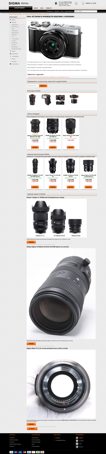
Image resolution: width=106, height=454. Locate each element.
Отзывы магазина (36, 446)
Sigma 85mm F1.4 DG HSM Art (71, 136)
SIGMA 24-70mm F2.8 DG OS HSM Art (52, 136)
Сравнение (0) (50, 11)
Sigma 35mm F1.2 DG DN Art (52, 176)
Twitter (80, 443)
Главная (11, 14)
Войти (62, 11)
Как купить (12, 442)
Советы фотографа (36, 442)
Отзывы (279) (49, 8)
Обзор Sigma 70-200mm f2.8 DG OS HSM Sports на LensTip (48, 247)
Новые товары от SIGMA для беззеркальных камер (45, 197)
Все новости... (32, 428)
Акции (33, 444)
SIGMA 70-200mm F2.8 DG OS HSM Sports (35, 176)
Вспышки (47, 96)
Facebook (81, 446)
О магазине (12, 437)
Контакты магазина (36, 439)
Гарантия (36, 8)
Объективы (33, 96)
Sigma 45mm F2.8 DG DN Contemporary (88, 176)
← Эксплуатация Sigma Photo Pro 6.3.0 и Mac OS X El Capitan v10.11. (41, 77)
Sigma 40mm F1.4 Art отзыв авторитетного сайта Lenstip (47, 348)
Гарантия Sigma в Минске (15, 444)
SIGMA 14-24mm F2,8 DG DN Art (70, 176)
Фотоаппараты (61, 96)
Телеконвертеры (75, 96)
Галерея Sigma (35, 437)
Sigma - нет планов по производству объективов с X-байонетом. (34, 14)
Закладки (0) (56, 11)
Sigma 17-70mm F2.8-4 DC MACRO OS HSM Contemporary (35, 136)
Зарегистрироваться (69, 11)
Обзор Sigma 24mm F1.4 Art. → (63, 77)
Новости (16, 14)
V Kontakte (81, 440)
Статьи (41, 8)
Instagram (81, 437)
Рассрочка (12, 446)
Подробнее (31, 242)
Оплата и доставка (14, 439)
